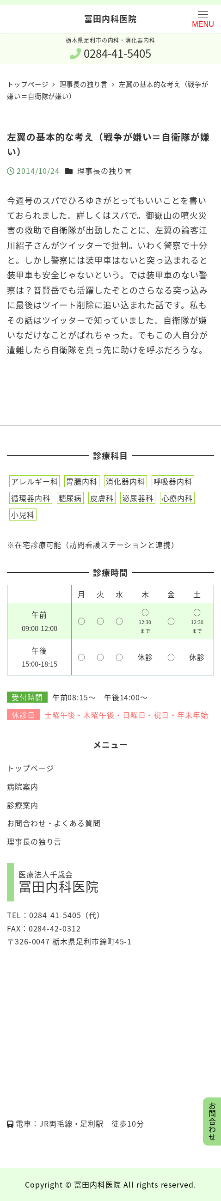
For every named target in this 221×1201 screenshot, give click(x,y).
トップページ (30, 767)
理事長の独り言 (104, 170)
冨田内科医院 (110, 18)
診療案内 (22, 804)
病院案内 (22, 786)
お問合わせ (212, 1121)
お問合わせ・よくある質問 (54, 822)
